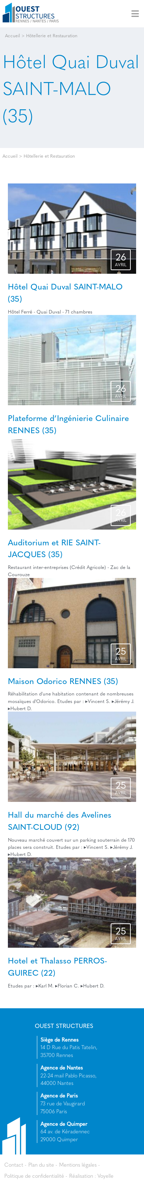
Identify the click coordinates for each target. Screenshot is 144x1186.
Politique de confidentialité (34, 1176)
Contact (13, 1164)
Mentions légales (78, 1164)
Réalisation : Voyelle (91, 1176)
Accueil (12, 35)
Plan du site (41, 1164)
